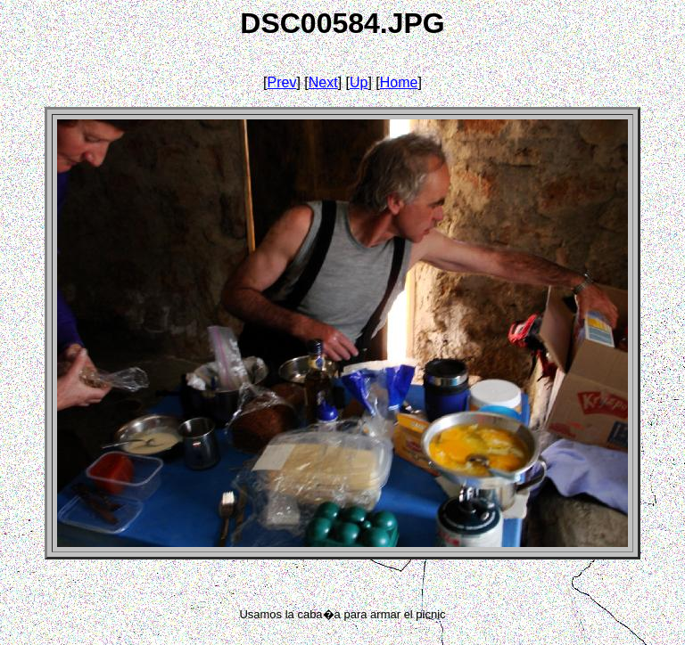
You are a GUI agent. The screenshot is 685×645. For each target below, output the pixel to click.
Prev (282, 82)
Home (399, 82)
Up (358, 82)
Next (323, 82)
